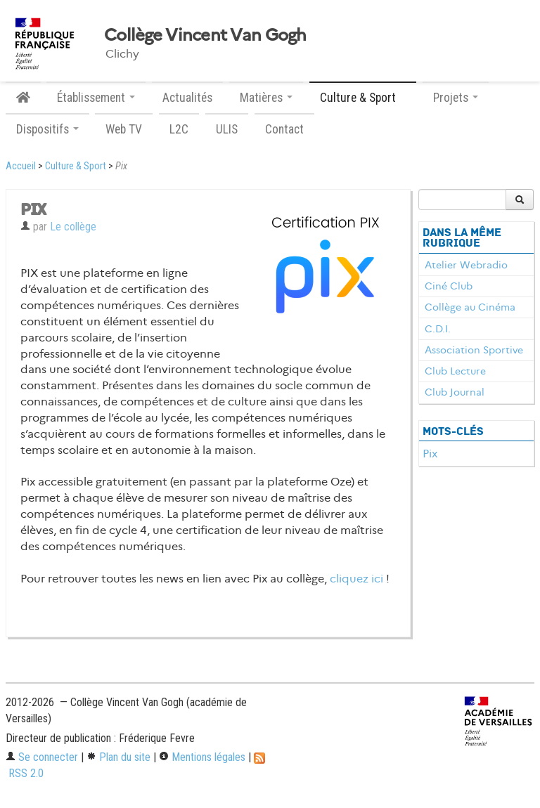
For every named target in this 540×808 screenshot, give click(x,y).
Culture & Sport (75, 166)
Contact (284, 129)
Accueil (21, 166)
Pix (430, 453)
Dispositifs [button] (47, 129)
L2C (178, 129)
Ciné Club (448, 286)
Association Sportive (474, 350)
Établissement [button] (96, 98)
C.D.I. (438, 328)
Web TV (123, 129)
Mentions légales (202, 757)
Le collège (73, 226)
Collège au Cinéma (470, 307)
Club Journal (454, 392)
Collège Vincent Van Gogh (205, 35)
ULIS (227, 129)
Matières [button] (266, 98)
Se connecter (42, 757)
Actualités (187, 98)
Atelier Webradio (466, 265)
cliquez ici (356, 578)
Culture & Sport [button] (363, 98)
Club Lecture (455, 371)
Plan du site (118, 757)
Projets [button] (455, 98)
